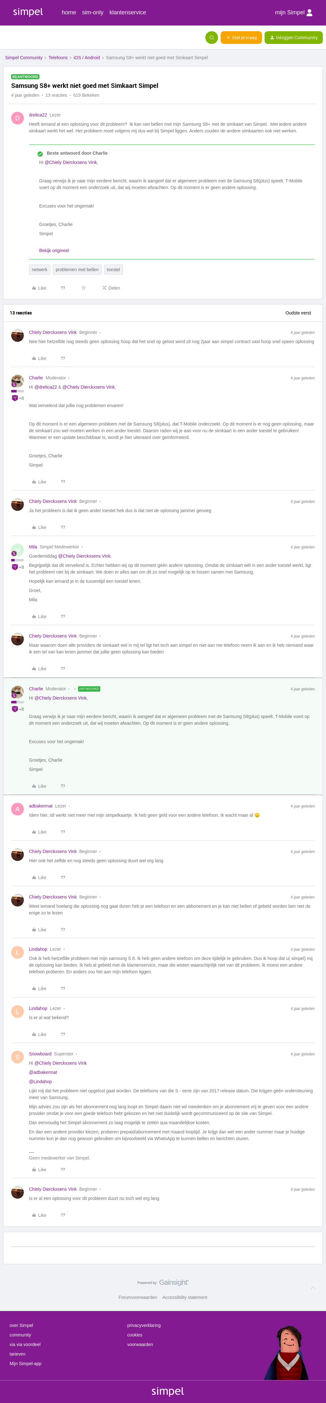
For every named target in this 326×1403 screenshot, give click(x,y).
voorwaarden (140, 1344)
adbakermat (41, 805)
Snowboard (40, 1053)
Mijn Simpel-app (25, 1363)
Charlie (36, 377)
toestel (113, 269)
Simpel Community (23, 57)
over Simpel (21, 1325)
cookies (134, 1334)
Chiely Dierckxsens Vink (53, 332)
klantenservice (128, 12)
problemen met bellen (77, 269)
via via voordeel (25, 1344)
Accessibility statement (185, 1297)
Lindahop (38, 949)
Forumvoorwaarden (138, 1297)
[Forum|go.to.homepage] (36, 37)
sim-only (92, 12)
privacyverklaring (144, 1325)
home (69, 12)
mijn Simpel (294, 12)
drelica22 (38, 114)
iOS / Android (87, 57)
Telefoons (57, 57)
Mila (33, 546)
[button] (7, 38)
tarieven (17, 1354)
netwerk (39, 269)
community (20, 1334)
